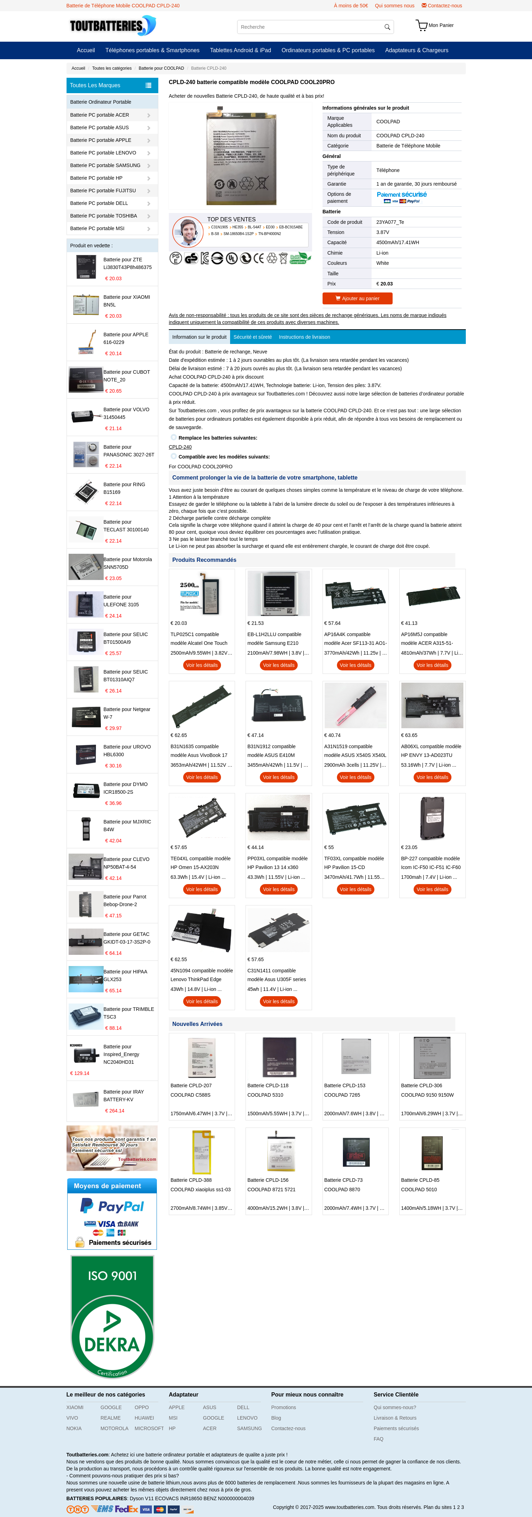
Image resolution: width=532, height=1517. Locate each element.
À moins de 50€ (351, 5)
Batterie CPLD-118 (268, 1085)
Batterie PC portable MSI (97, 228)
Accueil (86, 50)
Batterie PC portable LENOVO (103, 153)
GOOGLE (111, 1407)
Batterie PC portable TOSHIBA (103, 216)
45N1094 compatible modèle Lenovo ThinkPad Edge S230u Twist (202, 976)
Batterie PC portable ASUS (99, 127)
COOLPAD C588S (190, 1095)
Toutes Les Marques (110, 85)
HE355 (238, 227)
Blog (276, 1418)
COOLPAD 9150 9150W (427, 1095)
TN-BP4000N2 (269, 234)
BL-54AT (254, 227)
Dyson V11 (141, 1498)
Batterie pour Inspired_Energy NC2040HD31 (121, 1054)
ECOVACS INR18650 (178, 1498)
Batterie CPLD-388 (191, 1180)
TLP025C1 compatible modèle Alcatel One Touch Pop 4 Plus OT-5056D (199, 640)
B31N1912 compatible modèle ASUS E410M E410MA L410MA (271, 752)
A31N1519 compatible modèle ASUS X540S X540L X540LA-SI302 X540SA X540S (355, 752)
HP (172, 1428)
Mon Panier (441, 25)
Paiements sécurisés (396, 1428)
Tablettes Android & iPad (240, 50)
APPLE (177, 1407)
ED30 (270, 227)
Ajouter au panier (358, 298)
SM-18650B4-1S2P (238, 234)
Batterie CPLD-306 (421, 1085)
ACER (210, 1428)
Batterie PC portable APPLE (100, 140)
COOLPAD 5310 (265, 1095)
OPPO (142, 1407)
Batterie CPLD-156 (268, 1180)
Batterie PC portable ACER (99, 115)
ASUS (209, 1407)
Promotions (283, 1407)
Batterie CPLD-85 (420, 1180)
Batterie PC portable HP (96, 178)
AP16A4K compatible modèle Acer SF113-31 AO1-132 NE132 (355, 640)
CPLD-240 (180, 447)
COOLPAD (388, 121)
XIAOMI (75, 1407)
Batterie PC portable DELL (99, 203)
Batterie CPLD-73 (343, 1180)
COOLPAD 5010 (419, 1189)
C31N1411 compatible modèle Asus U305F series (276, 975)
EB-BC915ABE (291, 227)
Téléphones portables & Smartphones (152, 50)
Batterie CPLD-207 (191, 1085)
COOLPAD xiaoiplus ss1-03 (201, 1189)
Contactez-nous (445, 5)
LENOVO (247, 1418)
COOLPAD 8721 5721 (271, 1189)
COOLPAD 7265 (342, 1095)
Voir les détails (202, 665)
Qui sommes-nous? (395, 1407)
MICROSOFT (149, 1428)
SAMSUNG (249, 1428)
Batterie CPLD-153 (345, 1085)
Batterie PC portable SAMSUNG (105, 165)
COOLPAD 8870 (342, 1189)
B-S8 (215, 234)
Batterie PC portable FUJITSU (103, 190)
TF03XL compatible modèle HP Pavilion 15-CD (354, 863)
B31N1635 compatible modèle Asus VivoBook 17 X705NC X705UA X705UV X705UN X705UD (199, 752)
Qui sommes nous (395, 5)
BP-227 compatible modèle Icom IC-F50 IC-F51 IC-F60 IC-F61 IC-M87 (431, 864)
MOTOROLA (115, 1428)
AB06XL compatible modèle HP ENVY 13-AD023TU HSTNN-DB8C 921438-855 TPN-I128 (431, 752)
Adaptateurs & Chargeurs (417, 50)
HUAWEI (144, 1418)
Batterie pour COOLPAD (161, 68)
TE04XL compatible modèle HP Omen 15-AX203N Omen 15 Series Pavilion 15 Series (201, 864)
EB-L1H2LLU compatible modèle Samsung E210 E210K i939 (274, 640)
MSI (173, 1418)
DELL (243, 1407)
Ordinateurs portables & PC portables (328, 50)
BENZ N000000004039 (228, 1498)
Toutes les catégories (112, 68)
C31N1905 (219, 227)
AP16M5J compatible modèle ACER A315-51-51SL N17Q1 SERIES (427, 640)
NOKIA (74, 1428)
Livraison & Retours (395, 1418)
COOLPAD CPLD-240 (400, 135)
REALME (111, 1418)
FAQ (379, 1439)
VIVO (72, 1418)
